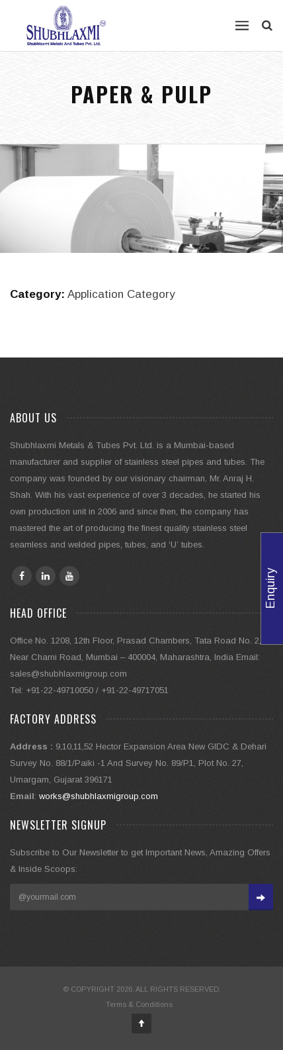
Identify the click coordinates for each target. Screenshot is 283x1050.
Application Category (121, 294)
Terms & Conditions (139, 1004)
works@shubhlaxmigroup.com (98, 796)
